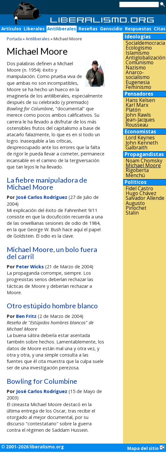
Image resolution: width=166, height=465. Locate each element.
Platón (133, 109)
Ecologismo (139, 47)
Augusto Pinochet (136, 206)
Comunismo (140, 62)
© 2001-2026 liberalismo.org (32, 447)
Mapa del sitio (146, 448)
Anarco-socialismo (138, 75)
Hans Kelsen (140, 100)
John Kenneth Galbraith (142, 145)
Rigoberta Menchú (137, 173)
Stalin (132, 212)
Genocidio (111, 29)
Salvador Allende (145, 198)
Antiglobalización (145, 57)
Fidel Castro (139, 188)
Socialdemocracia (145, 43)
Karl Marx (137, 105)
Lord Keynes (140, 137)
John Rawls (138, 115)
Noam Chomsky (144, 160)
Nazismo (136, 67)
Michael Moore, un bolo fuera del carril (52, 253)
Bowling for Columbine (42, 381)
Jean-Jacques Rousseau (140, 122)
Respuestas (138, 29)
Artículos (11, 29)
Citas (159, 29)
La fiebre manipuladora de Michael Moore (47, 183)
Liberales (34, 29)
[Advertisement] (144, 318)
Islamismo (137, 53)
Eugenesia (138, 82)
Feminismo (138, 87)
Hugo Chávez (141, 193)
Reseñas (88, 29)
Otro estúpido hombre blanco (52, 306)
